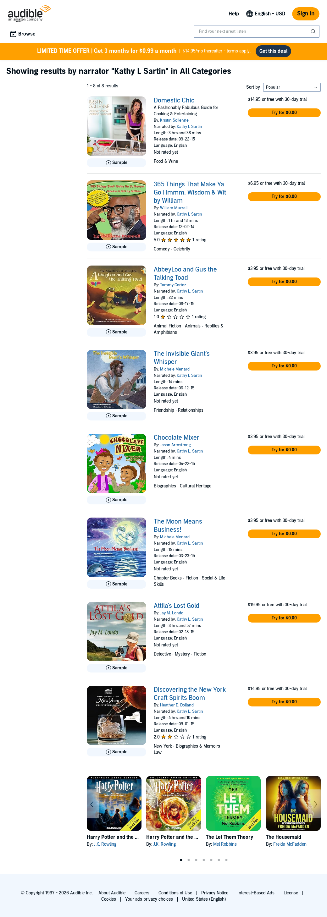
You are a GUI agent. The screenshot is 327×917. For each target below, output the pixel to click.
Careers (142, 893)
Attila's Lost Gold (176, 606)
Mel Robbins (225, 844)
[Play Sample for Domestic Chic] (116, 162)
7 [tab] (226, 860)
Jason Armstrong (175, 445)
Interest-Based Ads (255, 893)
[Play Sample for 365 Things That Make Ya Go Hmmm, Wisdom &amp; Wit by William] (116, 247)
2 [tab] (189, 860)
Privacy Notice (214, 893)
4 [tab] (204, 860)
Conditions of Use (175, 893)
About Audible (111, 893)
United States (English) (204, 899)
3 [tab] (196, 860)
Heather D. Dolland (177, 705)
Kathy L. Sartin (190, 291)
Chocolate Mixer (176, 438)
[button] (284, 112)
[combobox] (256, 31)
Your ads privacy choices (149, 899)
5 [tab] (211, 860)
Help (234, 14)
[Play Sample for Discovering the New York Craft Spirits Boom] (116, 752)
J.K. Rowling (105, 844)
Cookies (108, 899)
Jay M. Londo (171, 613)
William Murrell (173, 208)
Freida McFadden (290, 844)
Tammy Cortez (173, 285)
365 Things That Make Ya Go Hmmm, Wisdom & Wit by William (190, 193)
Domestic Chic (174, 100)
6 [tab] (219, 860)
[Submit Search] (313, 31)
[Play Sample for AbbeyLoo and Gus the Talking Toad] (116, 332)
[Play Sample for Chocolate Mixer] (116, 500)
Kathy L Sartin (189, 126)
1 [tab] (181, 860)
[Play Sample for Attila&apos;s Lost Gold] (116, 668)
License (291, 893)
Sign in (305, 13)
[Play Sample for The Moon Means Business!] (116, 584)
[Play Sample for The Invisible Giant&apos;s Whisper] (116, 416)
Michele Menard (175, 369)
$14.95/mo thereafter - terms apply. (144, 51)
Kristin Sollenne (174, 120)
